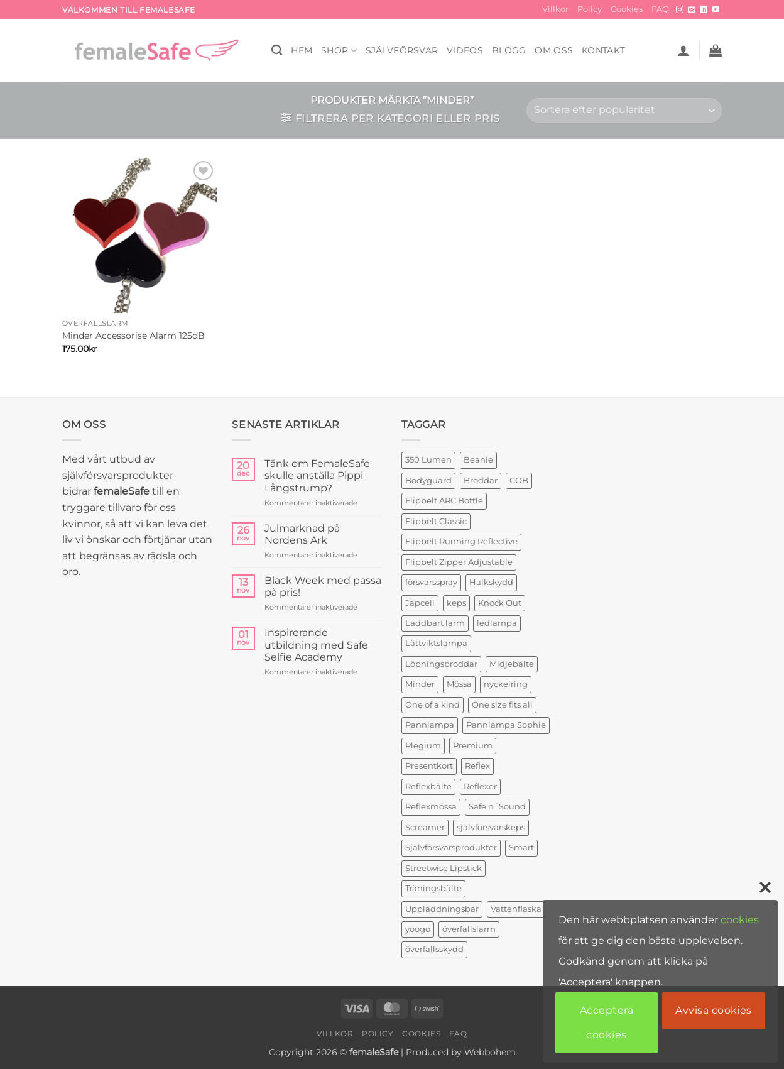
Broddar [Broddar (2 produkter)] (481, 480)
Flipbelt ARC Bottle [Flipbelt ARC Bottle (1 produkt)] (444, 500)
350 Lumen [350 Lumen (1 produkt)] (428, 459)
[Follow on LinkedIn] (703, 10)
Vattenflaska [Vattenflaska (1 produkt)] (516, 909)
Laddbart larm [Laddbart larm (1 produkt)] (435, 623)
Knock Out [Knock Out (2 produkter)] (499, 603)
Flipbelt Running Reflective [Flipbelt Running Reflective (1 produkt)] (461, 541)
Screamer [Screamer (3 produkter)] (425, 827)
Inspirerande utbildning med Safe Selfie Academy (316, 644)
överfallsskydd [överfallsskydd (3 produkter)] (434, 949)
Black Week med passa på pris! (322, 586)
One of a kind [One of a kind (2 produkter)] (432, 705)
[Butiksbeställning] (624, 110)
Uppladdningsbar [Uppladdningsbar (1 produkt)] (442, 909)
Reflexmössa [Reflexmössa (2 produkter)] (431, 806)
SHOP (339, 51)
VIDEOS (465, 50)
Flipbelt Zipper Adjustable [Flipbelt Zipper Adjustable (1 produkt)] (459, 562)
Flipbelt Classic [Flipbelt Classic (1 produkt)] (436, 521)
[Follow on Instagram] (679, 10)
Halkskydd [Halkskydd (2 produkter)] (491, 582)
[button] (683, 50)
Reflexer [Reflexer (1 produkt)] (480, 786)
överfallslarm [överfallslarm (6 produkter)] (469, 929)
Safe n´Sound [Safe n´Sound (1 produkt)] (497, 806)
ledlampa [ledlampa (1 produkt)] (497, 623)
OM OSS (554, 50)
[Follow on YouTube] (715, 10)
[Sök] (276, 50)
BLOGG (509, 50)
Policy (589, 9)
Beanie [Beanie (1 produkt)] (478, 459)
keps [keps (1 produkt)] (456, 603)
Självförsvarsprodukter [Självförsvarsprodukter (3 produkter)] (451, 847)
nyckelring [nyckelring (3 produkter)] (506, 684)
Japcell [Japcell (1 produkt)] (420, 603)
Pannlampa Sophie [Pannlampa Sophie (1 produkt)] (506, 725)
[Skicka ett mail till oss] (691, 10)
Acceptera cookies (606, 1022)
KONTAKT (603, 50)
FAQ (660, 9)
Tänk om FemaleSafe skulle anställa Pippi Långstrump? (317, 475)
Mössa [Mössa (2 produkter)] (459, 684)
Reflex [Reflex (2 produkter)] (477, 765)
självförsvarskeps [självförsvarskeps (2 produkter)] (491, 827)
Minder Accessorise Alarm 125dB (133, 335)
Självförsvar (402, 50)
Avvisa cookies (713, 1010)
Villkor (555, 9)
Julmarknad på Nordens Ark (302, 534)
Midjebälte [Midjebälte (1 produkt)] (511, 664)
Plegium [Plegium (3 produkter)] (423, 745)
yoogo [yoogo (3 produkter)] (417, 929)
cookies (740, 920)
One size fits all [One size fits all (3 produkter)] (502, 705)
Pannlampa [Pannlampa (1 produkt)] (429, 725)
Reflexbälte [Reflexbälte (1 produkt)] (428, 786)
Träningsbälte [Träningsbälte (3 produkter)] (433, 888)
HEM (301, 50)
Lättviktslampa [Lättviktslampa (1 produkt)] (436, 643)
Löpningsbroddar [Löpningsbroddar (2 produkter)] (441, 664)
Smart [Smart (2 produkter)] (521, 847)
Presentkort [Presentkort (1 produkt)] (429, 765)
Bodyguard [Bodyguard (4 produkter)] (428, 480)
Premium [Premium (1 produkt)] (473, 745)
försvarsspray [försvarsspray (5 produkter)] (431, 582)
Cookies (627, 9)
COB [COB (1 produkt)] (518, 480)
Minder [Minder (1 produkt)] (420, 684)
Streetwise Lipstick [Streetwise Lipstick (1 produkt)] (443, 868)
